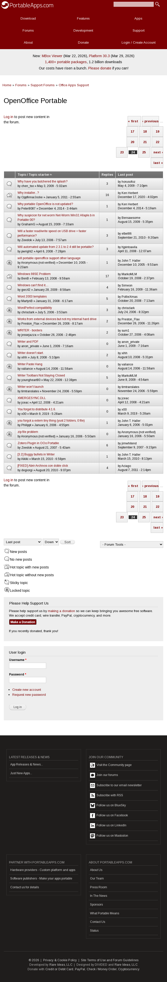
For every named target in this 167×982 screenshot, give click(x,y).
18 (145, 131)
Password (17, 674)
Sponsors (96, 904)
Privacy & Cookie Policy (60, 960)
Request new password (29, 695)
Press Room (98, 887)
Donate (83, 42)
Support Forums (43, 85)
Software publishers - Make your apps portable (41, 878)
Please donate (99, 68)
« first (133, 121)
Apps (138, 18)
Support (138, 30)
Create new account (26, 690)
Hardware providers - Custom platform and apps (42, 870)
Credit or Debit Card (59, 969)
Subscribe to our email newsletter (116, 785)
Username (17, 660)
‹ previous (150, 121)
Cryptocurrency (128, 969)
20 (132, 142)
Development (83, 30)
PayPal (80, 969)
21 (145, 142)
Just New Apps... (21, 773)
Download (28, 18)
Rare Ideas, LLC (60, 964)
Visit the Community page (111, 765)
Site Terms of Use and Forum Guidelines (110, 960)
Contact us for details (24, 887)
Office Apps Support (74, 85)
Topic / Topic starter (35, 174)
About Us (96, 870)
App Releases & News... (26, 764)
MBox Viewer (52, 56)
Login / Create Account (138, 42)
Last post (125, 174)
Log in (8, 117)
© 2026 (34, 960)
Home (7, 85)
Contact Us (97, 922)
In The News (98, 896)
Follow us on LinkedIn (108, 825)
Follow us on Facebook (109, 815)
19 (157, 131)
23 (122, 152)
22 (157, 142)
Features (83, 18)
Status (94, 930)
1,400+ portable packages (66, 62)
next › (158, 152)
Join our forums (104, 775)
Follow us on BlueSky (108, 805)
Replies (107, 174)
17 (132, 131)
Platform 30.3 (99, 56)
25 (144, 152)
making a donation (61, 611)
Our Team (97, 878)
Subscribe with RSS (106, 795)
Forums (28, 30)
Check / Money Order (102, 969)
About (28, 42)
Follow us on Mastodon (109, 835)
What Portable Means (104, 913)
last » (158, 163)
